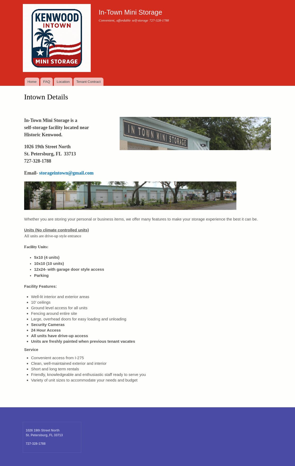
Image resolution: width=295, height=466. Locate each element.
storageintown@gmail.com (66, 173)
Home (32, 82)
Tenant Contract (88, 82)
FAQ (46, 82)
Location (63, 82)
